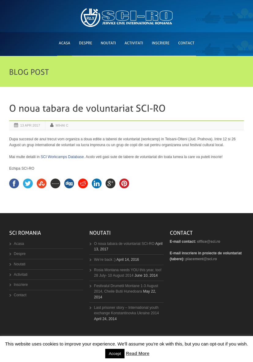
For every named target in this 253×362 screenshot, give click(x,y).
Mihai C (62, 125)
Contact (20, 295)
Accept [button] (115, 353)
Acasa (19, 244)
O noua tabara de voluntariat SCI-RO (124, 244)
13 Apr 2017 (30, 125)
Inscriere (21, 285)
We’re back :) (104, 259)
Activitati (21, 274)
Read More (138, 353)
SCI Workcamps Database (62, 157)
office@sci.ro (208, 241)
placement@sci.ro (201, 259)
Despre (20, 254)
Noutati (19, 264)
